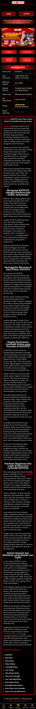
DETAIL (6, 119)
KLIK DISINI (19, 112)
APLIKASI (18, 706)
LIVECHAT (32, 706)
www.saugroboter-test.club (18, 701)
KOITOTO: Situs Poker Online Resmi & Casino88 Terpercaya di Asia (18, 21)
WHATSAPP (25, 706)
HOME (3, 706)
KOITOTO (18, 72)
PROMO (11, 706)
